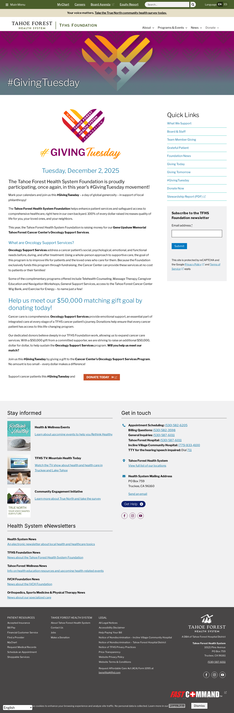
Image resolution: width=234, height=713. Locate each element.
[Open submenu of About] (152, 27)
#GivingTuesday (178, 180)
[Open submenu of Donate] (217, 27)
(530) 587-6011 (217, 661)
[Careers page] (83, 4)
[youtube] (140, 516)
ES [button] (225, 4)
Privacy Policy (177, 705)
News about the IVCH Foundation (29, 584)
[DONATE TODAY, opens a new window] (102, 377)
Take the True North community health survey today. (131, 13)
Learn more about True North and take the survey (68, 498)
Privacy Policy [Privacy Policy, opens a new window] (194, 264)
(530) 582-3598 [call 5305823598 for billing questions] (164, 430)
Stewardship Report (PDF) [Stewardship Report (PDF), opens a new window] (186, 196)
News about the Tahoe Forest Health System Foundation (45, 557)
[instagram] (132, 516)
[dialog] (117, 706)
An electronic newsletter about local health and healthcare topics (51, 544)
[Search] (193, 4)
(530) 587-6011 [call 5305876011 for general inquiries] (164, 435)
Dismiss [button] (199, 706)
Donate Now (175, 188)
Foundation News (179, 156)
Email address (182, 225)
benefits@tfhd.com (109, 672)
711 (189, 450)
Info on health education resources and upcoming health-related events (55, 571)
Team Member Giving (181, 139)
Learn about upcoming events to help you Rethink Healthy (73, 434)
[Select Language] (18, 707)
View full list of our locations (147, 465)
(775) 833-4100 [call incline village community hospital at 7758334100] (189, 445)
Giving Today (176, 164)
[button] (15, 4)
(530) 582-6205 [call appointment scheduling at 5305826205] (176, 425)
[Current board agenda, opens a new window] (104, 4)
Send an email (137, 494)
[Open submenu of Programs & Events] (185, 27)
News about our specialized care (29, 597)
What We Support (179, 123)
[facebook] (124, 516)
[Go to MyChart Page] (66, 4)
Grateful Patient (178, 148)
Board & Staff (176, 131)
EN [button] (220, 4)
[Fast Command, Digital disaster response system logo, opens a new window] (198, 692)
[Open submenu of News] (200, 27)
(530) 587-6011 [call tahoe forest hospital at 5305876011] (171, 440)
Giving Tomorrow (179, 172)
